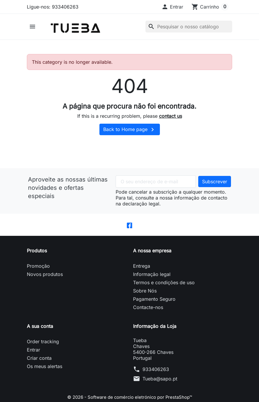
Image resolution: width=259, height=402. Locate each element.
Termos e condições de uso (164, 287)
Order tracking (43, 346)
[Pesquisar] (188, 29)
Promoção (38, 271)
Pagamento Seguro (154, 304)
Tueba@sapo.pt (159, 384)
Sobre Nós (145, 296)
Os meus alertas (44, 371)
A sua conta (40, 331)
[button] (172, 6)
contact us (170, 120)
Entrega (141, 271)
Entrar (33, 355)
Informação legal (152, 279)
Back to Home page (129, 134)
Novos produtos (45, 279)
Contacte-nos (148, 312)
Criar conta (39, 363)
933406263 (155, 374)
